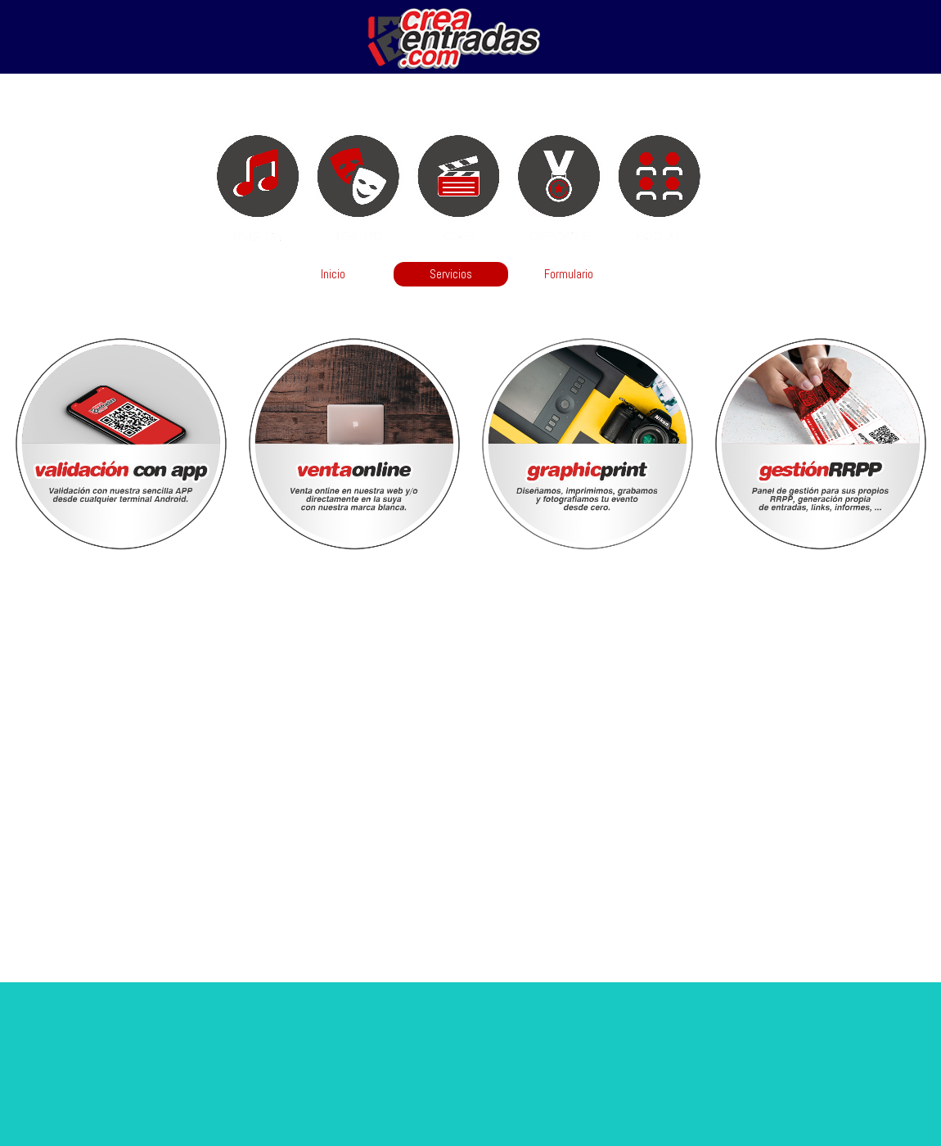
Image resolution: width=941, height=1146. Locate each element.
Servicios (451, 274)
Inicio (333, 274)
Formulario (568, 274)
